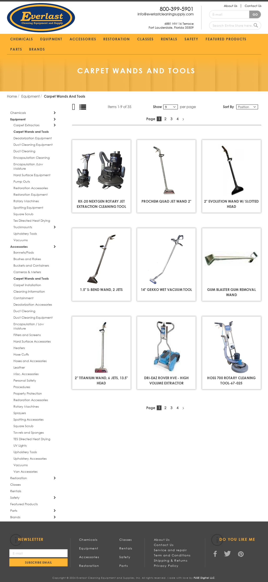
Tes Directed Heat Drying (31, 220)
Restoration (18, 478)
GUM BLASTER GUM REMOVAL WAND (231, 292)
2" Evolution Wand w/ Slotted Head (231, 203)
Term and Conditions (172, 555)
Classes (15, 484)
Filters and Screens (27, 335)
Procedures (21, 387)
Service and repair (170, 550)
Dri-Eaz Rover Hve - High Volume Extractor (166, 380)
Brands (15, 517)
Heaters (19, 348)
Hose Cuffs (21, 354)
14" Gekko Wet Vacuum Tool (166, 289)
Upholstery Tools (25, 233)
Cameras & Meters (27, 272)
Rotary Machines (26, 201)
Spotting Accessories (28, 419)
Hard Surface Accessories (32, 341)
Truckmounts (22, 227)
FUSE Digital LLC (204, 578)
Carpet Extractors (26, 125)
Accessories (19, 246)
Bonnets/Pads (23, 252)
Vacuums (20, 240)
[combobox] (235, 25)
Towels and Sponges (28, 432)
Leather (19, 367)
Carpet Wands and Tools (31, 131)
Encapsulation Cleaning (31, 158)
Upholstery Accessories (30, 458)
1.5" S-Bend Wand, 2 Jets (101, 289)
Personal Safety (24, 380)
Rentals (15, 491)
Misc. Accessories (25, 374)
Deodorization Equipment (32, 138)
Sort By (228, 107)
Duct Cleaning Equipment (33, 145)
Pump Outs (21, 181)
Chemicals (18, 113)
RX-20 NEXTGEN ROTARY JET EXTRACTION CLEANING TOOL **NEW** (101, 206)
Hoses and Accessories (30, 361)
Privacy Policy (166, 566)
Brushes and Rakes (27, 259)
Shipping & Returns (170, 560)
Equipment (30, 96)
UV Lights (20, 445)
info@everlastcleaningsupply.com (166, 14)
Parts (13, 510)
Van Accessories (25, 471)
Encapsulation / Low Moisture (28, 326)
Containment (23, 298)
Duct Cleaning (24, 151)
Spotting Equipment (28, 207)
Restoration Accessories (30, 188)
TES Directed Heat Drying (31, 439)
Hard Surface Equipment (31, 175)
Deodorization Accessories (32, 304)
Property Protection (27, 393)
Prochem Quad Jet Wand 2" (166, 201)
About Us (230, 6)
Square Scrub (23, 214)
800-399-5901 (177, 8)
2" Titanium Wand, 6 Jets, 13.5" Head (101, 380)
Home (12, 96)
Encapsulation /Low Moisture (28, 166)
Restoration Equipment (30, 194)
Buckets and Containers (31, 265)
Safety (15, 497)
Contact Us (253, 6)
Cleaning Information (29, 291)
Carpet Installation (27, 285)
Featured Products (24, 504)
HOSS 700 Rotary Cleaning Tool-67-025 (231, 380)
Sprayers (19, 413)
